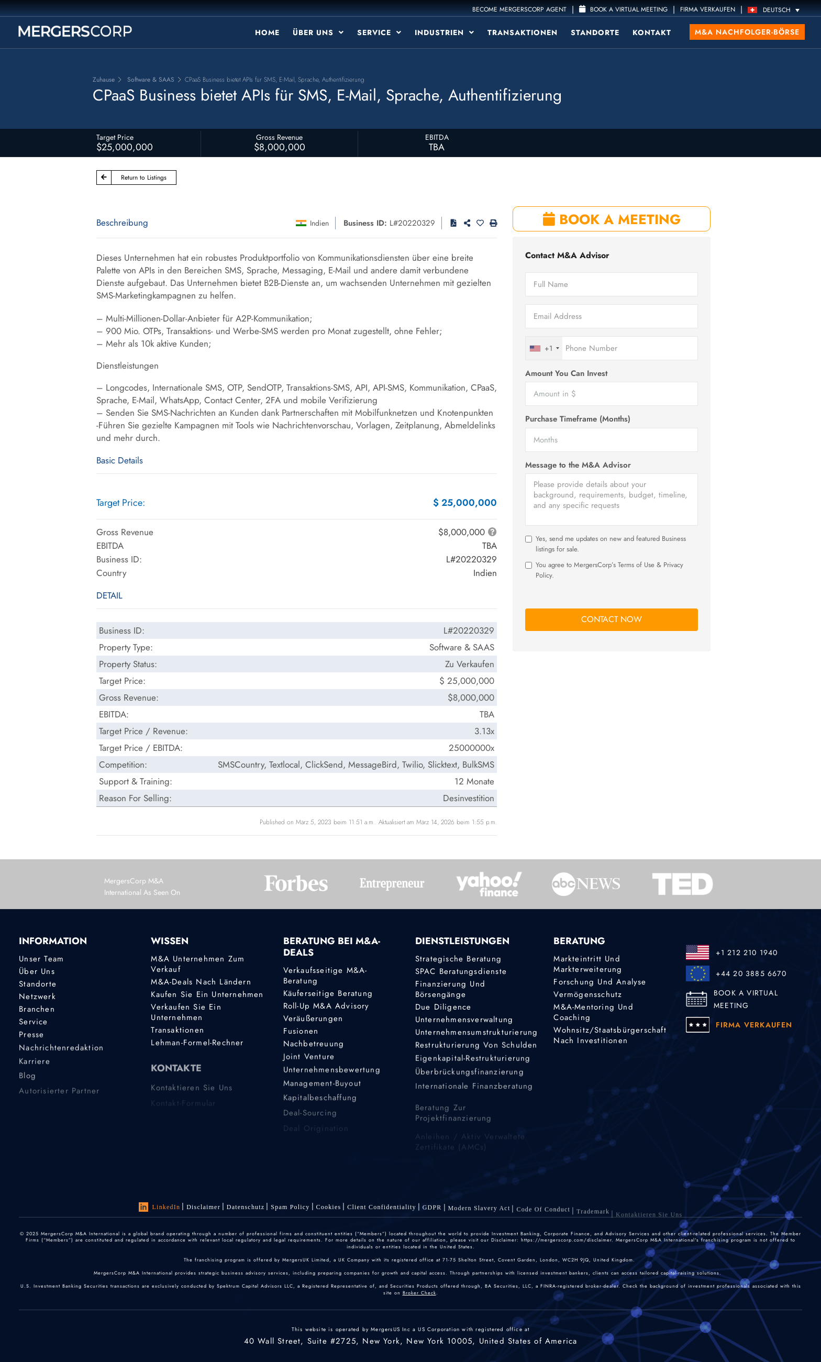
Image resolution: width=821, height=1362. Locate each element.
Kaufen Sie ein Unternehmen (207, 994)
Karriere (34, 1068)
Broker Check (419, 1292)
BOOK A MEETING (612, 219)
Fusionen (301, 1031)
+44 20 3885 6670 (751, 973)
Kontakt (652, 32)
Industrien (444, 32)
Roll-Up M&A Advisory (326, 1006)
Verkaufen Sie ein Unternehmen (186, 1012)
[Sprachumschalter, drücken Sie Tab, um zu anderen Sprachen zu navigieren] (776, 10)
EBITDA (437, 137)
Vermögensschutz (587, 994)
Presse (31, 1037)
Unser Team (41, 959)
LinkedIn (160, 1207)
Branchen (37, 1009)
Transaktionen (522, 32)
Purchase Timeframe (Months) (577, 419)
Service (379, 32)
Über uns (318, 32)
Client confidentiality (381, 1209)
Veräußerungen (313, 1018)
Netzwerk (37, 996)
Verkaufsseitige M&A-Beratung (325, 975)
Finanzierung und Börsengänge (450, 989)
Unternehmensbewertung (332, 1074)
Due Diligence (443, 1007)
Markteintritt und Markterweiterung (587, 964)
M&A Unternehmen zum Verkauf (198, 964)
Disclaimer (203, 1207)
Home (267, 32)
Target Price (115, 137)
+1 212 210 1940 (747, 952)
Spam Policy (290, 1207)
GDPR (432, 1210)
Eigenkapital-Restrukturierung (473, 1063)
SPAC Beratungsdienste (461, 971)
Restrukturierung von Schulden (476, 1048)
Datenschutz (246, 1207)
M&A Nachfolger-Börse (747, 32)
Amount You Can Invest (566, 373)
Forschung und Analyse (599, 982)
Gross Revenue (279, 137)
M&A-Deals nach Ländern (201, 982)
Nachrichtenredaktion (61, 1052)
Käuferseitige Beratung (328, 993)
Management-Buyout (322, 1090)
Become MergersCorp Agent (519, 9)
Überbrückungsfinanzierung (469, 1078)
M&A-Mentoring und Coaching (593, 1012)
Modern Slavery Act (479, 1213)
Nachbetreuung (314, 1045)
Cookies (328, 1207)
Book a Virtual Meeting (623, 9)
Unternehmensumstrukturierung (476, 1033)
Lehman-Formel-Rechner (197, 1044)
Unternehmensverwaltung (464, 1020)
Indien (319, 223)
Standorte (595, 32)
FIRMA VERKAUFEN (707, 9)
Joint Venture (309, 1059)
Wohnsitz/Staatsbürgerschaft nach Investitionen (609, 1036)
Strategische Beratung (458, 959)
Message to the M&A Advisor (578, 465)
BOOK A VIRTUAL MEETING (746, 999)
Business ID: (365, 223)
